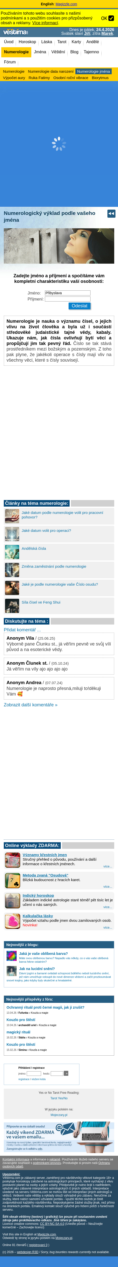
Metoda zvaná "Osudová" (45, 875)
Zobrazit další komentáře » (30, 704)
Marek (107, 33)
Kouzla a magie (39, 1012)
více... (107, 866)
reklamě (54, 1159)
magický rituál (18, 1032)
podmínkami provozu (47, 1163)
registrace (24, 1079)
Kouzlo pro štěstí (21, 1020)
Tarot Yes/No (59, 1098)
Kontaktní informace (16, 1159)
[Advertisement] (59, 144)
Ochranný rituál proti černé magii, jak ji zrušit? (45, 1007)
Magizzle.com (66, 4)
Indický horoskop (38, 895)
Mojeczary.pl (59, 1115)
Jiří (87, 33)
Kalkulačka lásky (38, 916)
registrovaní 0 (38, 1245)
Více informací (45, 23)
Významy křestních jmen (45, 855)
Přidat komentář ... (22, 629)
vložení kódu (39, 1079)
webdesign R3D (27, 1252)
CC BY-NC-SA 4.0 (52, 1224)
